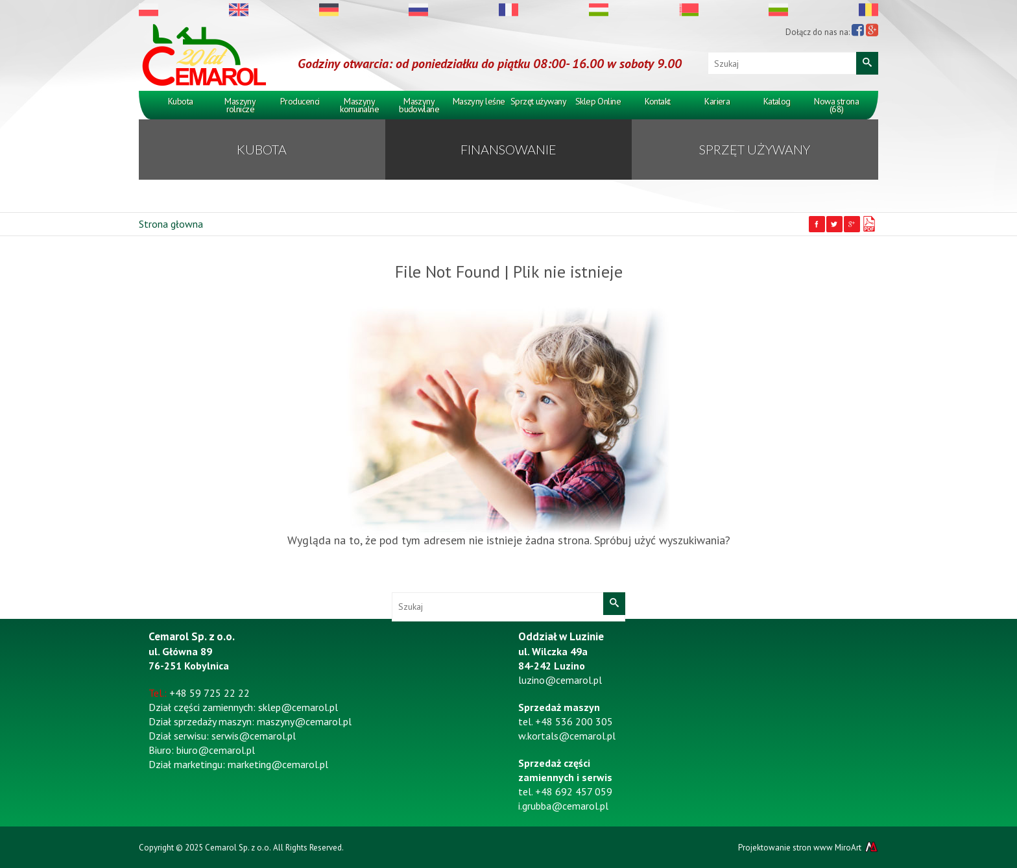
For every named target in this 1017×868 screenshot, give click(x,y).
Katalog (777, 101)
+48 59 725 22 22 (209, 692)
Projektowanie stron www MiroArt (808, 847)
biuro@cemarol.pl (215, 749)
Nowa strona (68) (836, 105)
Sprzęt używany (538, 101)
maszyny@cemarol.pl (304, 721)
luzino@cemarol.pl (560, 679)
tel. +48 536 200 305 (565, 721)
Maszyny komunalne (359, 105)
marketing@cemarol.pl (278, 764)
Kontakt (657, 101)
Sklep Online (598, 101)
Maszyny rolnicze (240, 105)
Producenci (299, 101)
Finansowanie (508, 149)
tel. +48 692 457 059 (565, 791)
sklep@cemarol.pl (298, 707)
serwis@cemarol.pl (253, 735)
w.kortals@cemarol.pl (567, 735)
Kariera (717, 101)
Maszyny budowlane (419, 105)
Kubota (180, 101)
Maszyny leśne (479, 101)
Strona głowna (171, 223)
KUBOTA (262, 149)
